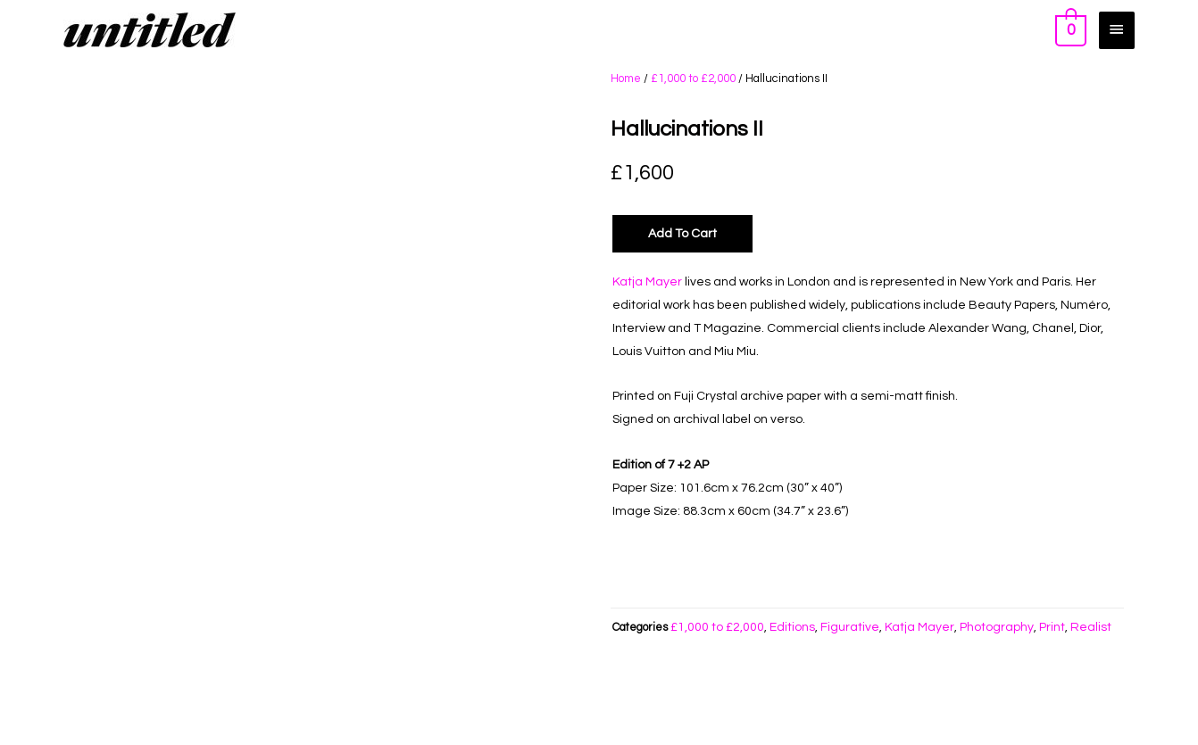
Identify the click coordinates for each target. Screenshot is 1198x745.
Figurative (849, 627)
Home (626, 78)
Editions (792, 627)
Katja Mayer (647, 282)
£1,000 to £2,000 (693, 78)
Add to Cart (682, 234)
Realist (1090, 627)
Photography (997, 627)
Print (1052, 627)
